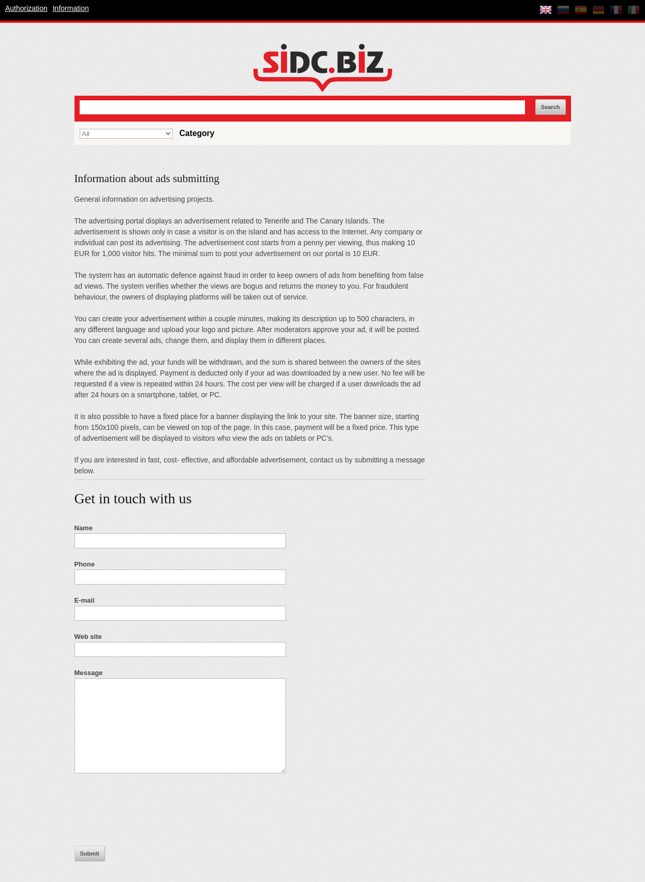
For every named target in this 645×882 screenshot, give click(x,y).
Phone (84, 564)
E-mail (84, 600)
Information (71, 8)
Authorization (26, 8)
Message (88, 673)
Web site (88, 636)
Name (83, 528)
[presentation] (153, 815)
